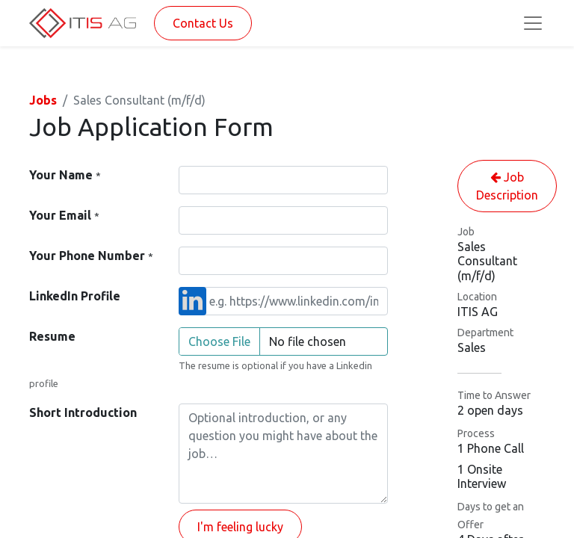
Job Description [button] (507, 186)
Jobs (43, 100)
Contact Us (203, 23)
